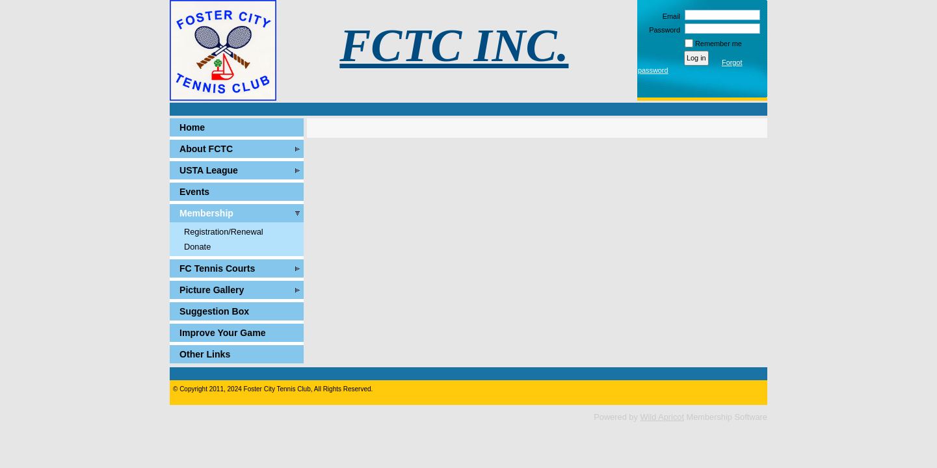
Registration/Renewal (223, 232)
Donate (197, 247)
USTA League (208, 170)
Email (669, 16)
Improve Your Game (222, 333)
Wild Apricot (662, 417)
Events (194, 192)
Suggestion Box (214, 311)
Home (192, 127)
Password (662, 30)
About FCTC (206, 149)
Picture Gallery (211, 290)
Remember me (718, 43)
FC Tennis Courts (217, 268)
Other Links (204, 354)
